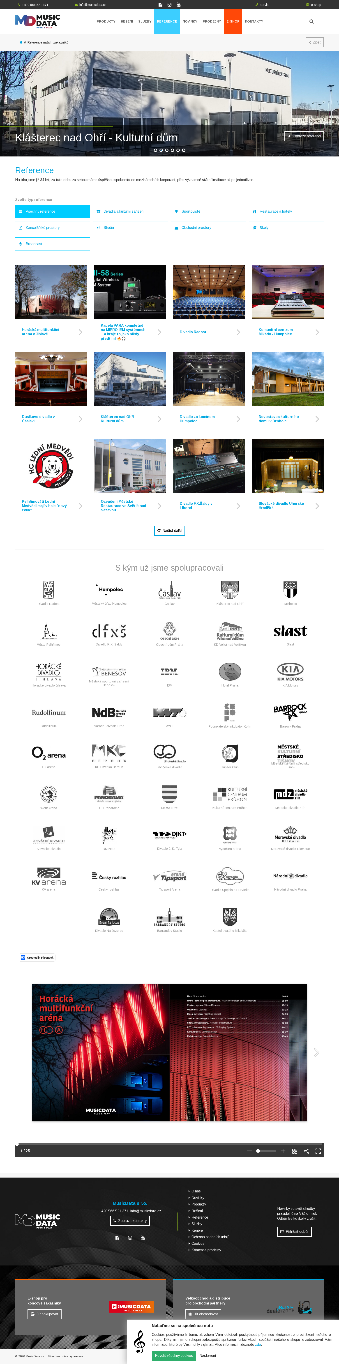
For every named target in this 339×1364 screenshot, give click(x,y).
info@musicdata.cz (90, 5)
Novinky (190, 21)
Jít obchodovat (203, 1314)
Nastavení (207, 1355)
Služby (145, 21)
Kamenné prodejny (206, 1250)
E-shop (233, 21)
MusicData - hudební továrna (37, 21)
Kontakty (254, 21)
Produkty (106, 21)
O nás (196, 1191)
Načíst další (169, 531)
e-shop (313, 5)
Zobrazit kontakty (130, 1221)
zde (258, 1344)
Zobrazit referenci (304, 136)
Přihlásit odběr (294, 1231)
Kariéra (197, 1230)
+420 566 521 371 (33, 5)
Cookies (197, 1243)
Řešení (127, 21)
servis (262, 5)
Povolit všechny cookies (174, 1355)
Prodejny (212, 21)
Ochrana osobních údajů (210, 1237)
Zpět (315, 42)
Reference (167, 21)
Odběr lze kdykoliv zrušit (296, 1218)
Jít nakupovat (44, 1314)
